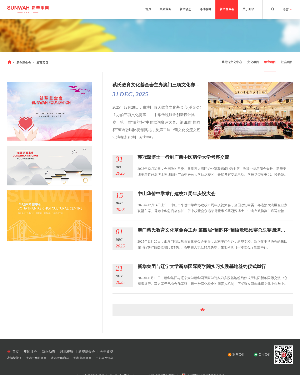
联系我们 (238, 354)
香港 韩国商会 (60, 358)
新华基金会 (227, 9)
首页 (148, 9)
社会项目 (287, 62)
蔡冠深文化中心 (232, 62)
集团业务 (165, 9)
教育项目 (270, 62)
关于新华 (248, 9)
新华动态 (185, 9)
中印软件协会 (104, 358)
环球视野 (205, 9)
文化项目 (253, 62)
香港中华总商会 (36, 358)
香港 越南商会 (82, 358)
